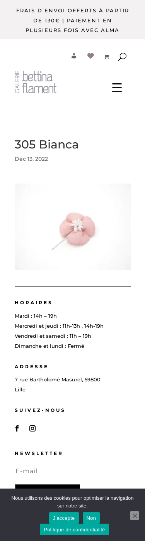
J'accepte (64, 518)
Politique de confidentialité (74, 530)
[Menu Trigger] (117, 87)
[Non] (134, 515)
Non (91, 518)
